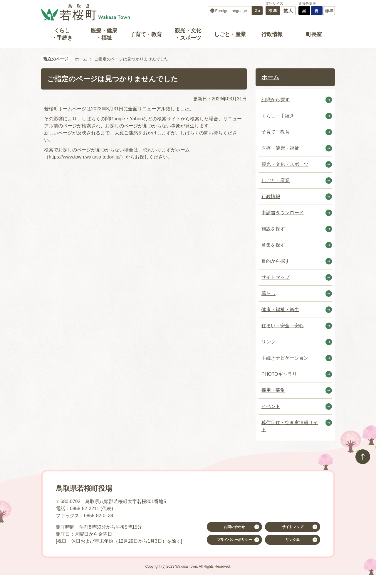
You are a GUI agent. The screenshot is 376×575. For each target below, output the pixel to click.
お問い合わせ (234, 527)
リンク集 (293, 540)
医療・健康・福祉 (104, 34)
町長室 (314, 34)
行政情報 (272, 34)
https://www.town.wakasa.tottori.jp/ (85, 156)
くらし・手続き (62, 34)
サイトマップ (292, 527)
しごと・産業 (230, 34)
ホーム (81, 59)
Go (257, 11)
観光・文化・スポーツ (188, 34)
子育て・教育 (146, 34)
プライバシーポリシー (234, 540)
